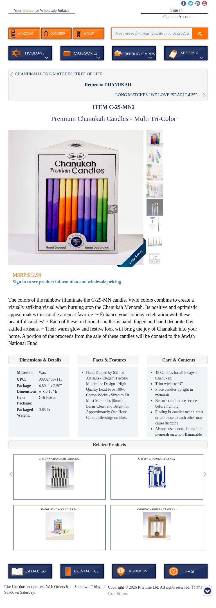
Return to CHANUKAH (108, 84)
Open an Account (178, 16)
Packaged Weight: (25, 412)
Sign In (176, 10)
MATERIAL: (25, 372)
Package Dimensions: (27, 389)
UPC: (21, 379)
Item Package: (24, 400)
